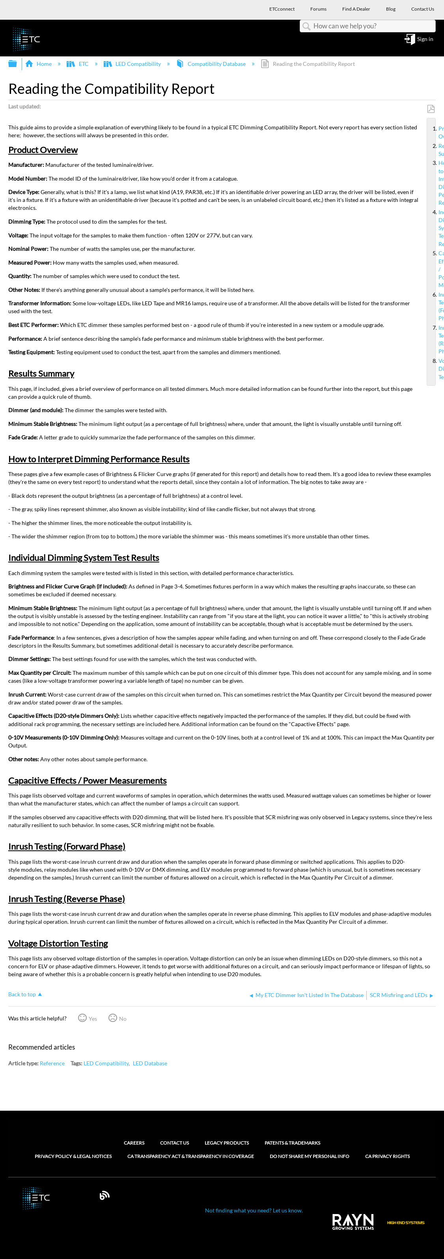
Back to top (22, 994)
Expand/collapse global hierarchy (18, 64)
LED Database (150, 1063)
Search (307, 27)
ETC (78, 63)
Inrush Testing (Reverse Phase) (435, 340)
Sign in (425, 39)
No (123, 1018)
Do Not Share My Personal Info (309, 1156)
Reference (52, 1063)
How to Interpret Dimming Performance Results (435, 183)
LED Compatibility (133, 63)
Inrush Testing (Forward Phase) (435, 307)
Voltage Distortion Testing (435, 369)
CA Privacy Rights (387, 1156)
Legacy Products (227, 1143)
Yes (93, 1018)
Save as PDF (431, 109)
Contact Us (174, 1143)
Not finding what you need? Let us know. (254, 1210)
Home (39, 63)
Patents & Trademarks (292, 1143)
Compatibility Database (211, 63)
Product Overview (435, 132)
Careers (134, 1143)
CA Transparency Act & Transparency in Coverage (190, 1156)
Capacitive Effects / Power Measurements (435, 269)
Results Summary (435, 150)
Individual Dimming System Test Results (435, 228)
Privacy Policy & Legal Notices (73, 1156)
